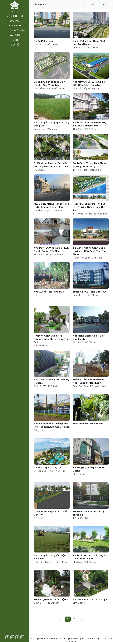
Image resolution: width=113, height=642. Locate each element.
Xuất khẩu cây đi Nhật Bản (88, 423)
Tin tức (14, 40)
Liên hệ (14, 44)
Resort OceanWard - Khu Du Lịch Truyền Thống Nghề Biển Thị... (89, 207)
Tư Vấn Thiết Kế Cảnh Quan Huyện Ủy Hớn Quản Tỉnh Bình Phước (90, 251)
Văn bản (15, 35)
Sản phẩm (15, 25)
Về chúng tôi (15, 16)
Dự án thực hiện (15, 30)
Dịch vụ (14, 20)
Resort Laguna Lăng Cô (47, 467)
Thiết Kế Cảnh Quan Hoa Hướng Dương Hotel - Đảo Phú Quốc (51, 339)
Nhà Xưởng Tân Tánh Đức (49, 291)
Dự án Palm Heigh (44, 40)
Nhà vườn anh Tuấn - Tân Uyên (90, 599)
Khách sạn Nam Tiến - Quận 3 (51, 599)
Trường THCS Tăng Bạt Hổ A (89, 291)
